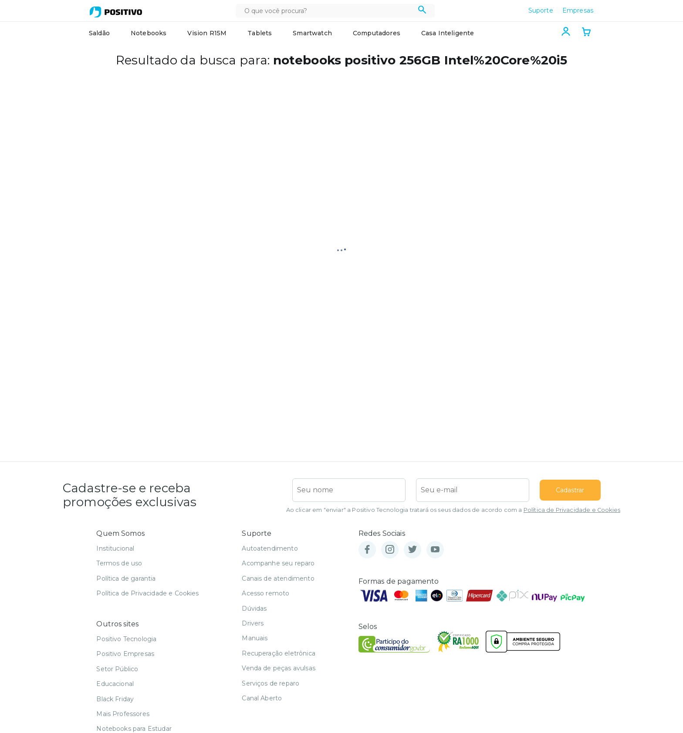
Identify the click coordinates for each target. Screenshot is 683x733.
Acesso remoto (265, 593)
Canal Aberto (262, 698)
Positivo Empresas (125, 654)
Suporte (540, 10)
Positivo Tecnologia (126, 639)
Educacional (115, 684)
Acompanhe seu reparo (278, 563)
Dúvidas (254, 608)
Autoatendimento (270, 548)
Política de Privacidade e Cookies (572, 510)
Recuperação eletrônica (278, 653)
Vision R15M (207, 33)
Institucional (115, 548)
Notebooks (148, 33)
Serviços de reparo (270, 683)
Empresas (577, 10)
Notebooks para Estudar (134, 729)
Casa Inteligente (447, 33)
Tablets (259, 33)
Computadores (376, 33)
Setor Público (117, 669)
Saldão (99, 33)
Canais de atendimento (278, 578)
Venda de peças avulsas (278, 668)
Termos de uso (119, 563)
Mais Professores (122, 714)
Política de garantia (126, 578)
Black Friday (115, 699)
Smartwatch (312, 33)
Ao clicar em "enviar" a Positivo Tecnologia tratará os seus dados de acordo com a (453, 510)
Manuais (254, 638)
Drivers (253, 623)
